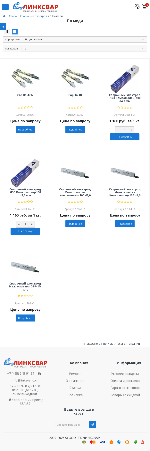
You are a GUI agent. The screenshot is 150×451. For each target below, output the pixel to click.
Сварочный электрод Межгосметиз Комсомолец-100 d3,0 (75, 192)
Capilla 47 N (25, 95)
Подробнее (25, 129)
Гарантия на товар (125, 388)
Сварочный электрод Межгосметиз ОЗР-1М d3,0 (25, 286)
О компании (75, 381)
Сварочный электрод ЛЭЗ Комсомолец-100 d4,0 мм (125, 98)
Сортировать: (13, 39)
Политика (75, 395)
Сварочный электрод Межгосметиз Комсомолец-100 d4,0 (125, 192)
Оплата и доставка (125, 381)
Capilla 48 (75, 95)
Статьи (75, 388)
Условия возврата (125, 374)
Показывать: (12, 48)
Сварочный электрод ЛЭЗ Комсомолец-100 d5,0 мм (25, 192)
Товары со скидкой (125, 395)
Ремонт (75, 374)
